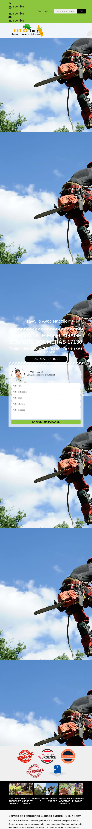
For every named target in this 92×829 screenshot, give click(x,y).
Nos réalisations (46, 358)
